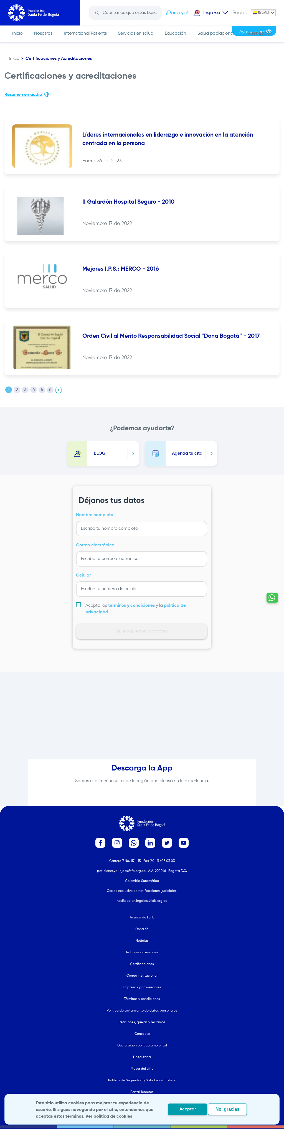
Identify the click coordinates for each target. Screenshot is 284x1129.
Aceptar (187, 1109)
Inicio (17, 33)
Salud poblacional (215, 33)
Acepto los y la (135, 609)
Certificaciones (142, 964)
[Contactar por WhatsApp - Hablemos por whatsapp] (271, 682)
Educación (175, 33)
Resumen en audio (27, 94)
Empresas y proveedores (142, 987)
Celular (83, 575)
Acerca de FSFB (142, 917)
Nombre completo (94, 515)
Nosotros (43, 33)
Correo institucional (142, 975)
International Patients (85, 33)
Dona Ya (142, 929)
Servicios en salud (135, 33)
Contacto (142, 1034)
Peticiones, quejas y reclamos (142, 1022)
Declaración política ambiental (142, 1045)
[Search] (129, 12)
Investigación (258, 33)
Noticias (142, 941)
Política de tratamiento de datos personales (142, 1010)
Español (261, 13)
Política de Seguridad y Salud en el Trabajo (142, 1080)
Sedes (239, 12)
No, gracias (227, 1109)
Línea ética (142, 1057)
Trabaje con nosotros (142, 952)
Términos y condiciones (142, 999)
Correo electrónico (95, 545)
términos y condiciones (131, 605)
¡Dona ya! (177, 12)
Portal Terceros (142, 1092)
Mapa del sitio (142, 1069)
